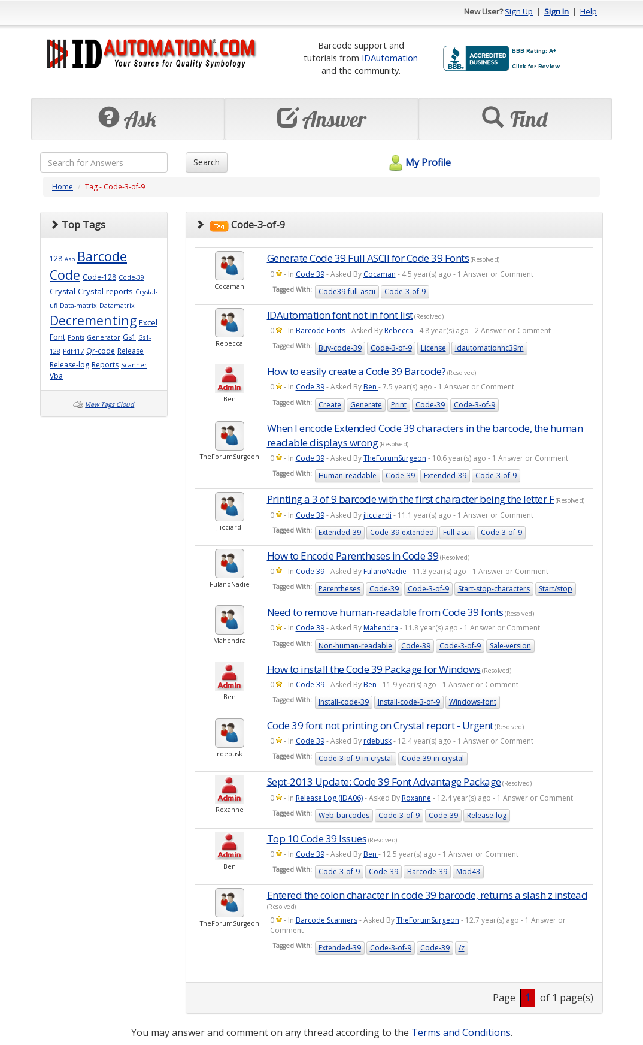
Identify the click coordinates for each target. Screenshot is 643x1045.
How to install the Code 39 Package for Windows (374, 669)
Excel (148, 322)
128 (56, 258)
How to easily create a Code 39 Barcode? (356, 371)
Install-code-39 (344, 702)
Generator (103, 337)
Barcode (102, 256)
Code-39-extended (402, 532)
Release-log (69, 365)
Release (130, 351)
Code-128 (99, 277)
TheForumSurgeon (394, 458)
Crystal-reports (105, 291)
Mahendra (380, 628)
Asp (70, 259)
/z (462, 948)
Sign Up (519, 11)
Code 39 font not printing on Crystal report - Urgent (380, 725)
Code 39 (310, 274)
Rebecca (398, 330)
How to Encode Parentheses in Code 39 (353, 556)
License (433, 348)
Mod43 (468, 871)
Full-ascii (457, 532)
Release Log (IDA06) (329, 798)
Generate (366, 405)
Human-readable (348, 475)
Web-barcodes (344, 815)
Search (206, 162)
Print (399, 405)
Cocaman (379, 274)
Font (57, 336)
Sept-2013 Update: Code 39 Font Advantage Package (384, 782)
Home (62, 187)
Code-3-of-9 (405, 291)
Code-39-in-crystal (433, 758)
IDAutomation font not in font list (340, 315)
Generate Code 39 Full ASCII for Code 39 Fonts (368, 258)
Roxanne (416, 798)
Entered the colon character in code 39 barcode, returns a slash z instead (427, 895)
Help (588, 11)
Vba (56, 376)
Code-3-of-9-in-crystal (356, 758)
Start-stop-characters (494, 589)
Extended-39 (445, 475)
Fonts (76, 337)
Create (330, 405)
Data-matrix (78, 305)
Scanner (134, 365)
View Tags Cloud (109, 404)
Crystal (62, 291)
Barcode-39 (427, 871)
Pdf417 (73, 351)
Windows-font (472, 702)
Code (65, 274)
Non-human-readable (355, 646)
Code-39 (131, 277)
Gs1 (129, 337)
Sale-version (510, 646)
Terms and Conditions (461, 1032)
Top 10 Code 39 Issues (317, 838)
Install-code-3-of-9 (409, 702)
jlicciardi (377, 515)
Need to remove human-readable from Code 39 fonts (385, 612)
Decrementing (93, 320)
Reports (105, 365)
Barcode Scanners (326, 920)
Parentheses (339, 589)
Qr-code (100, 351)
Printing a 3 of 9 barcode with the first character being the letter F (410, 499)
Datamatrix (117, 305)
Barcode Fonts (320, 330)
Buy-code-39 (340, 348)
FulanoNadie (385, 571)
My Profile (418, 162)
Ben (370, 387)
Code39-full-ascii (347, 291)
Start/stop (555, 589)
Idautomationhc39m (489, 348)
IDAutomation (390, 58)
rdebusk (377, 741)
